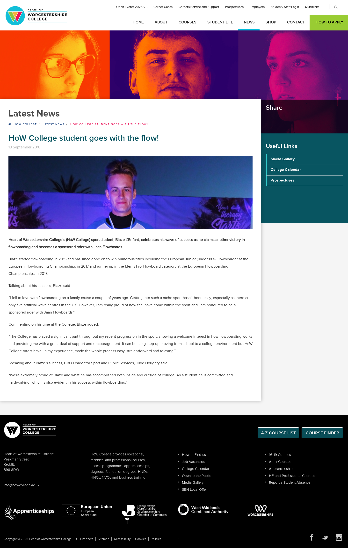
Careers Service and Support (199, 7)
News (249, 22)
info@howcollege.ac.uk (21, 485)
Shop (271, 22)
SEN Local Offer (194, 490)
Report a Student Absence (289, 483)
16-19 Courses (280, 455)
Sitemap (103, 539)
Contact (296, 22)
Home (138, 22)
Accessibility (122, 539)
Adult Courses (280, 462)
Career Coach (163, 7)
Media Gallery (283, 159)
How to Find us (194, 455)
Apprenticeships (281, 469)
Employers (257, 7)
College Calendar (286, 170)
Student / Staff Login (285, 7)
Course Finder (322, 433)
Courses (187, 22)
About (161, 22)
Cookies (140, 539)
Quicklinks (312, 7)
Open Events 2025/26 (131, 7)
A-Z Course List (278, 433)
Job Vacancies (193, 462)
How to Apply (329, 22)
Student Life (220, 22)
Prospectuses (234, 7)
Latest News (54, 124)
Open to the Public (196, 476)
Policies (156, 539)
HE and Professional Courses (292, 476)
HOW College (25, 124)
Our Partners (84, 539)
